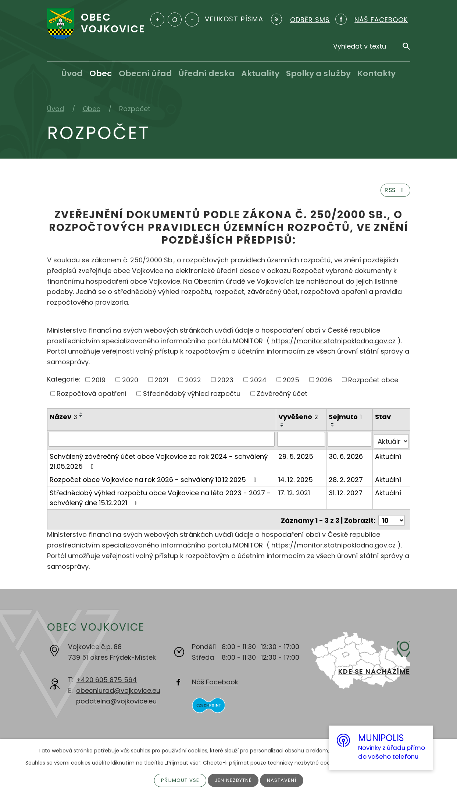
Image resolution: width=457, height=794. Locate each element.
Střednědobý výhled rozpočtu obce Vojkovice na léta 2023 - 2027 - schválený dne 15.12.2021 (160, 498)
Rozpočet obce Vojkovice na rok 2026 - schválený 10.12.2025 (155, 480)
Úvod (72, 73)
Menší (192, 19)
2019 (99, 382)
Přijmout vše (179, 780)
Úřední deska (207, 73)
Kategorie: (63, 382)
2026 (324, 382)
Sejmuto (346, 419)
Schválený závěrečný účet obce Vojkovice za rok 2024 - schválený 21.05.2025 (159, 461)
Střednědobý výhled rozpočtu (191, 396)
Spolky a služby (318, 73)
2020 (130, 382)
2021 (161, 382)
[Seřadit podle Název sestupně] (81, 419)
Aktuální (388, 456)
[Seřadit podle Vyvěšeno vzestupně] (283, 426)
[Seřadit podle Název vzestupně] (81, 416)
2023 (225, 382)
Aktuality (260, 73)
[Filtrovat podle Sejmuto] (350, 442)
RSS (393, 192)
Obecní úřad (145, 73)
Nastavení (283, 780)
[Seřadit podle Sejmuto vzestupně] (333, 426)
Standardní (175, 19)
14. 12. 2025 (296, 480)
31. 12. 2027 (346, 493)
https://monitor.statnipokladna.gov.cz (333, 343)
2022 (193, 382)
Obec (100, 73)
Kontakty (376, 73)
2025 (291, 382)
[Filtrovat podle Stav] (391, 442)
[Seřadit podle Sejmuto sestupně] (333, 429)
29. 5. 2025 (296, 456)
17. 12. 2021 (294, 493)
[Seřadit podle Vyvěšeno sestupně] (283, 429)
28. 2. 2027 (346, 480)
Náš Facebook (215, 680)
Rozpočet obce (373, 382)
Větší (157, 19)
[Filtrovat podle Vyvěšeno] (301, 442)
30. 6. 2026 (346, 456)
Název (63, 419)
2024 (258, 382)
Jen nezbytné (233, 780)
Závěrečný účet (282, 396)
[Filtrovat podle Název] (162, 442)
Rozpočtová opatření (91, 396)
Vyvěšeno (298, 419)
